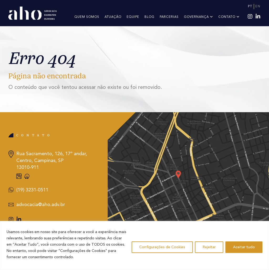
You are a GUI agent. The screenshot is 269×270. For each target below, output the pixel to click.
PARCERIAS (169, 17)
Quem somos (86, 17)
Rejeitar (209, 247)
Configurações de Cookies (162, 247)
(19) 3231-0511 (32, 190)
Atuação (113, 17)
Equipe (133, 17)
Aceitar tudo (244, 247)
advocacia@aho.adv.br (40, 204)
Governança (198, 17)
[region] (134, 245)
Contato (229, 17)
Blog (149, 17)
